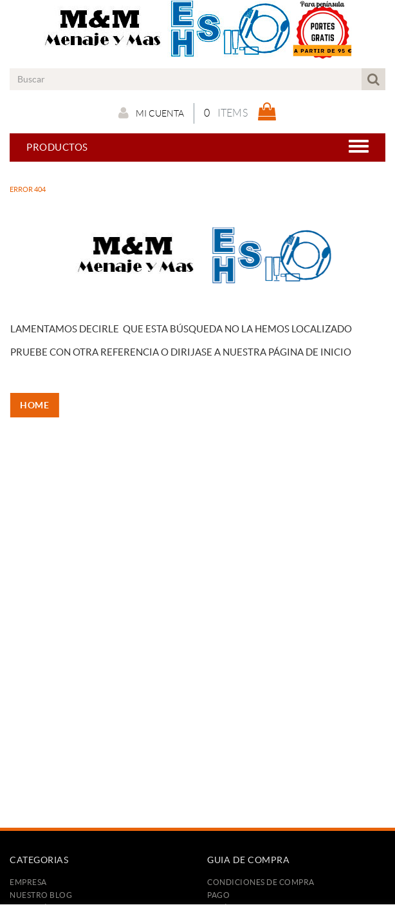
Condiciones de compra (261, 882)
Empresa (28, 882)
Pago (218, 895)
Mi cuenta (151, 112)
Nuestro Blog (41, 895)
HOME (38, 405)
